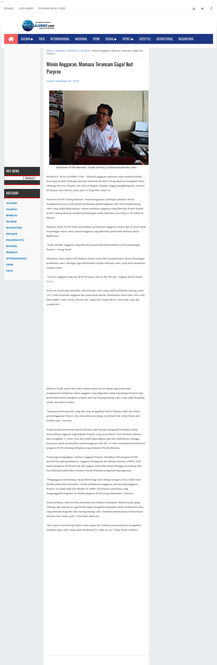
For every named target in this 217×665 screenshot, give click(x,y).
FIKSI (42, 39)
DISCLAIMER (26, 8)
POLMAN (11, 233)
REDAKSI (9, 8)
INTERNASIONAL (60, 39)
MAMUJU (12, 215)
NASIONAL (81, 39)
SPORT (128, 39)
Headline (11, 209)
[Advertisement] (22, 107)
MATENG (11, 246)
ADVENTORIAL (164, 39)
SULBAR (27, 39)
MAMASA (12, 252)
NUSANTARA (186, 39)
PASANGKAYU (15, 240)
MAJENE (11, 221)
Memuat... (10, 186)
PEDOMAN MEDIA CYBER (51, 8)
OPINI (96, 39)
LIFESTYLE (145, 39)
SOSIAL (111, 39)
